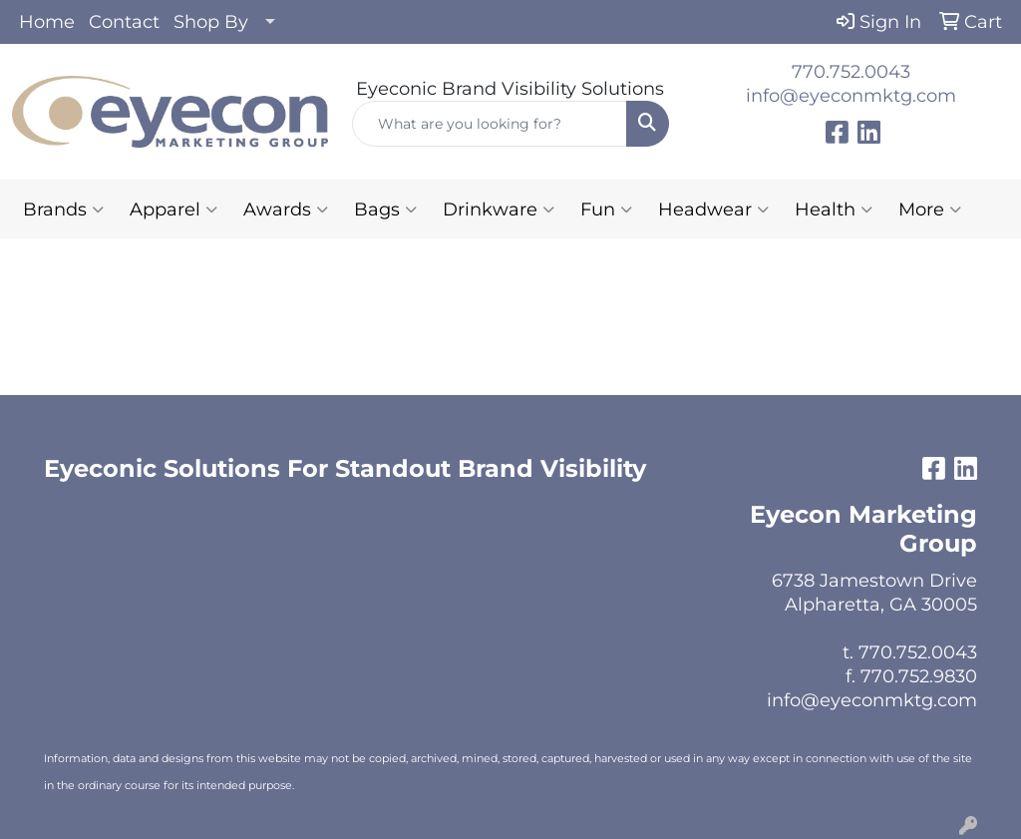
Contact (124, 22)
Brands (63, 209)
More (929, 209)
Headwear (713, 209)
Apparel (173, 209)
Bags (385, 209)
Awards (285, 209)
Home (47, 22)
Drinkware (498, 209)
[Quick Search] (489, 124)
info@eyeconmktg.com (851, 96)
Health (833, 209)
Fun (606, 209)
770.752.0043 (851, 72)
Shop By (210, 22)
